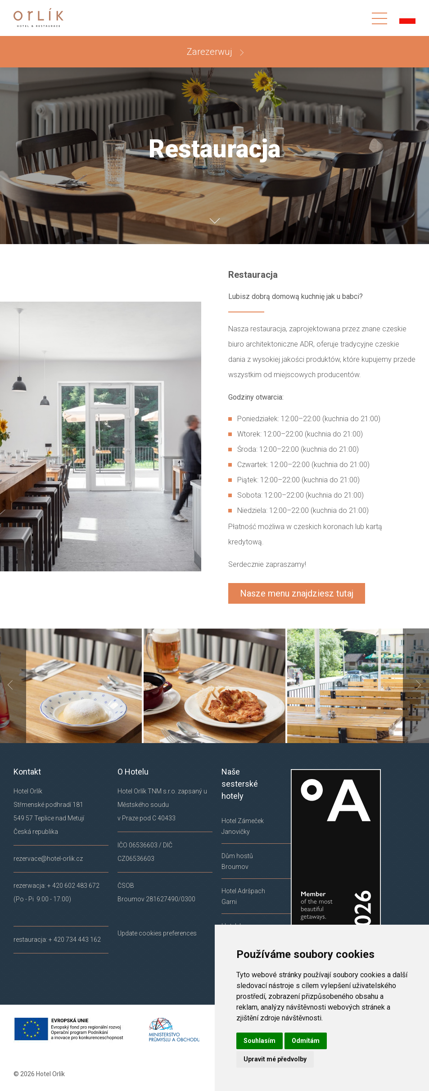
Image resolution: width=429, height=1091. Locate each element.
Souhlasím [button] (259, 1040)
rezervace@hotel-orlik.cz (48, 858)
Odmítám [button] (306, 1040)
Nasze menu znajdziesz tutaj (296, 593)
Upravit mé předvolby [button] (275, 1059)
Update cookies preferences (157, 933)
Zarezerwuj (211, 51)
